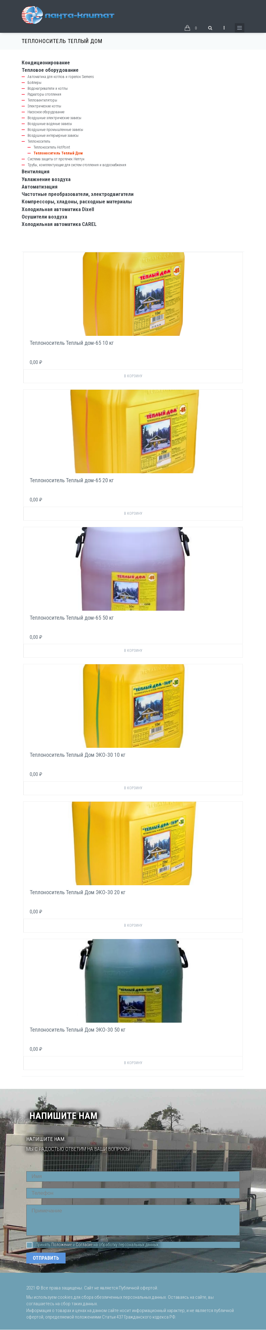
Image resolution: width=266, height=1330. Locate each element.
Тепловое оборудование (50, 70)
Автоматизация (40, 187)
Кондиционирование (46, 62)
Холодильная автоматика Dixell (58, 209)
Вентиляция (35, 171)
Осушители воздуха (44, 217)
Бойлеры (34, 82)
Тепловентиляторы (42, 100)
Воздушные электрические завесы (54, 118)
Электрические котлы (44, 106)
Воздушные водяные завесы (50, 124)
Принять (38, 1245)
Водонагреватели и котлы (48, 88)
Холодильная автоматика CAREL (59, 224)
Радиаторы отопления (44, 94)
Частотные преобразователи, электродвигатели (78, 194)
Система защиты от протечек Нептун (56, 159)
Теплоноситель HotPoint (51, 147)
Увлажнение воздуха (46, 179)
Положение (61, 1244)
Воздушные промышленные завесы (55, 130)
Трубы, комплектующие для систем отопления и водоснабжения (77, 165)
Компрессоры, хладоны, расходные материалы (77, 201)
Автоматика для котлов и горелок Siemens (61, 77)
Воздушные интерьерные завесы (53, 135)
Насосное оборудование (46, 112)
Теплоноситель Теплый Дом (58, 153)
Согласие (84, 1244)
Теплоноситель (39, 141)
